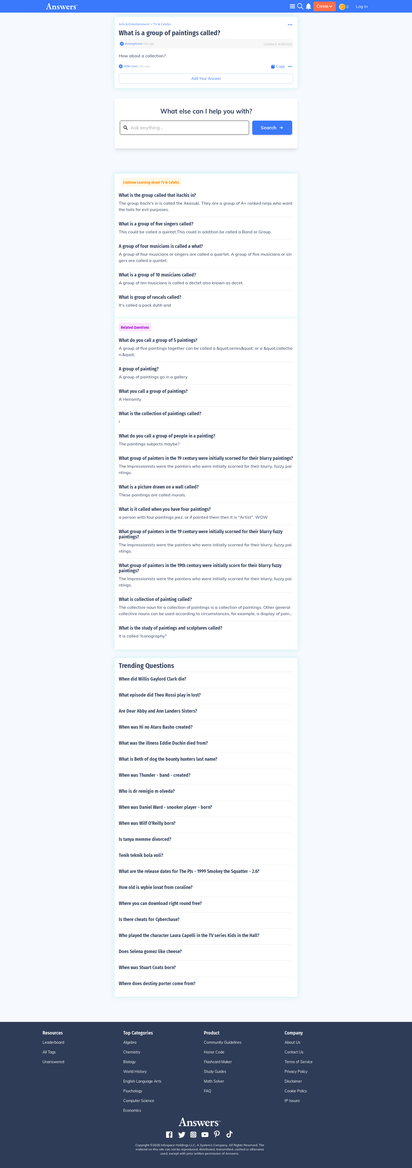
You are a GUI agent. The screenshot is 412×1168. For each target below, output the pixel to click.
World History (135, 1071)
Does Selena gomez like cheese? (150, 951)
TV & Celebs (162, 24)
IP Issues (292, 1100)
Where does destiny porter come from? (157, 983)
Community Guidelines (222, 1042)
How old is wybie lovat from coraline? (156, 887)
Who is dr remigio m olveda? (147, 791)
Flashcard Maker (218, 1061)
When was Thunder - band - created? (154, 775)
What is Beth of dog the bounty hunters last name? (168, 759)
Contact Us (294, 1052)
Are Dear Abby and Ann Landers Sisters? (158, 711)
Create (325, 6)
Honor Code (214, 1052)
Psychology (132, 1091)
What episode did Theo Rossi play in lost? (160, 695)
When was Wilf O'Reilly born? (147, 823)
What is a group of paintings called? (169, 33)
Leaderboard (53, 1042)
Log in (362, 6)
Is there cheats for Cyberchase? (149, 919)
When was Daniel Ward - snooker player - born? (165, 807)
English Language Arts (142, 1081)
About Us (292, 1042)
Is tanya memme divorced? (145, 839)
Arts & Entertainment (134, 24)
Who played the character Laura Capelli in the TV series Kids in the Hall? (189, 935)
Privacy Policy (296, 1071)
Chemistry (131, 1052)
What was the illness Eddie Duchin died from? (163, 743)
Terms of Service (299, 1061)
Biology (129, 1061)
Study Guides (215, 1071)
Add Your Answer (206, 78)
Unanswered (53, 1061)
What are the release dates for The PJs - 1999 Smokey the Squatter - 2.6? (189, 871)
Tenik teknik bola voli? (141, 855)
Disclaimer (293, 1081)
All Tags (49, 1052)
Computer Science (138, 1100)
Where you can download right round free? (160, 903)
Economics (132, 1110)
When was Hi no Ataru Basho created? (156, 727)
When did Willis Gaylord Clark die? (152, 679)
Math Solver (214, 1081)
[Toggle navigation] (292, 6)
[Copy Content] (278, 66)
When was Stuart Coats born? (147, 967)
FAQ (207, 1091)
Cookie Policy (296, 1091)
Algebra (129, 1042)
